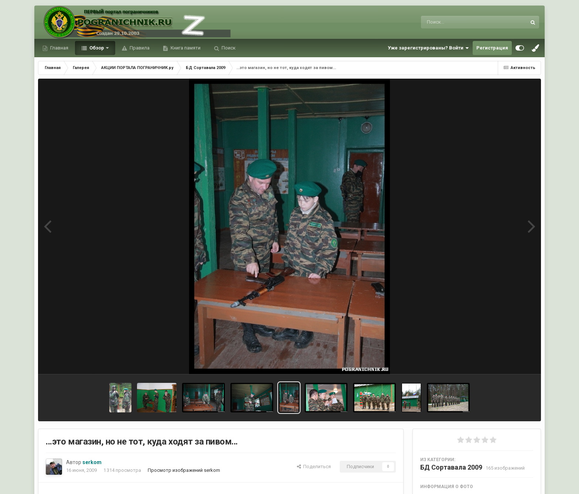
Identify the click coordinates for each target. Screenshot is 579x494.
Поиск (228, 48)
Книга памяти (185, 48)
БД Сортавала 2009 (451, 467)
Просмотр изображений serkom (184, 470)
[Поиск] (460, 22)
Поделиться (314, 466)
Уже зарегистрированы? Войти (428, 48)
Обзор (96, 48)
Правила (139, 48)
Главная (58, 48)
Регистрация (492, 48)
